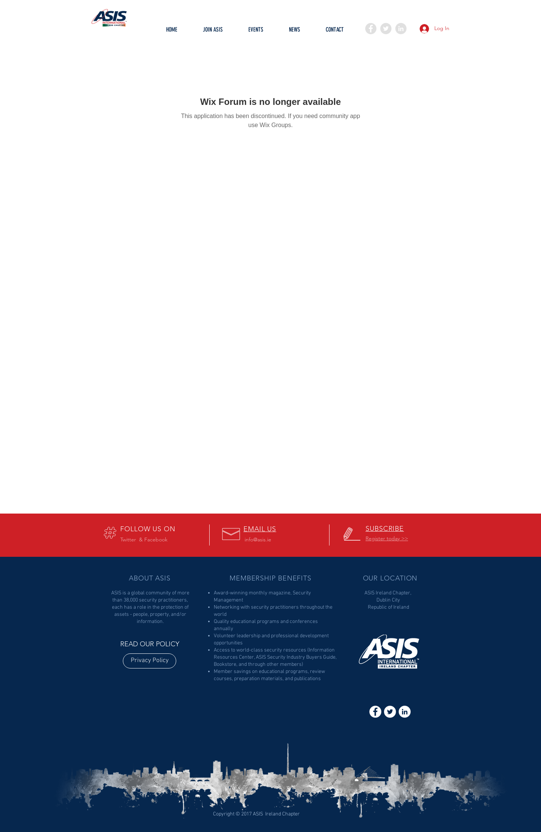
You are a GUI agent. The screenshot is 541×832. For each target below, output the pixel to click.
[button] (256, 32)
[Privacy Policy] (149, 660)
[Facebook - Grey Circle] (370, 28)
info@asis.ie (258, 539)
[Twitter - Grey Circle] (385, 28)
